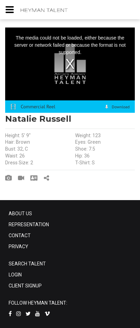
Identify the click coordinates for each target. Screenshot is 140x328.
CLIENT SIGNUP (25, 285)
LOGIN (15, 274)
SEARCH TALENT (27, 263)
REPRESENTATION (29, 224)
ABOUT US (20, 213)
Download (121, 106)
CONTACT (20, 235)
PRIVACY (18, 246)
